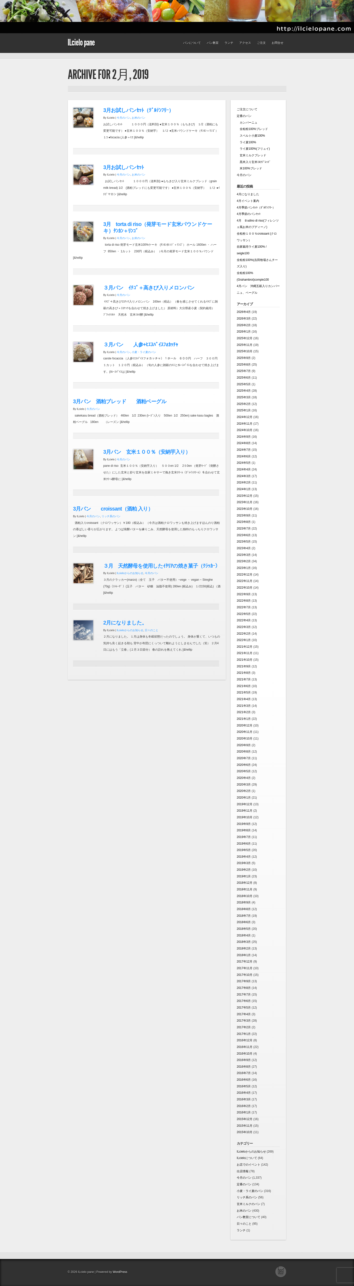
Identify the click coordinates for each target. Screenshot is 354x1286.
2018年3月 (244, 942)
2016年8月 (244, 1066)
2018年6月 (244, 922)
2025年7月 (244, 371)
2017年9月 (244, 981)
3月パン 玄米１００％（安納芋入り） (146, 452)
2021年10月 (244, 659)
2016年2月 (244, 1106)
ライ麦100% (246, 142)
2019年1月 (244, 876)
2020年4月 (244, 778)
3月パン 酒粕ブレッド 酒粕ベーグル (119, 401)
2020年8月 (244, 751)
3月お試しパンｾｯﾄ (123, 167)
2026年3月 (244, 318)
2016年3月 (244, 1099)
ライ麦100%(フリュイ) (253, 148)
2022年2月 (244, 633)
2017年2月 (244, 1027)
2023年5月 (244, 541)
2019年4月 (244, 856)
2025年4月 (244, 390)
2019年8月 (244, 830)
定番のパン (244, 116)
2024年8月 (244, 443)
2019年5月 (244, 850)
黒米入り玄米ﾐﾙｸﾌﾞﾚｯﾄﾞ (254, 162)
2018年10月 (244, 896)
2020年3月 (244, 784)
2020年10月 (244, 738)
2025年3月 (244, 397)
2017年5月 (244, 1007)
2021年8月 (244, 673)
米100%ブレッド (249, 168)
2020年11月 (244, 732)
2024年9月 (244, 436)
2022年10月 (244, 587)
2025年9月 (244, 358)
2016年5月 (244, 1086)
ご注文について (247, 109)
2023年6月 (244, 535)
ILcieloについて (247, 1158)
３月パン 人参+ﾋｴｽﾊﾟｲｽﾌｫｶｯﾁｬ (140, 345)
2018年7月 (244, 915)
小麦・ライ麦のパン (144, 352)
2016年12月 (244, 1040)
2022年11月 (244, 581)
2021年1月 (244, 719)
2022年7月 (244, 607)
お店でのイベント (248, 1164)
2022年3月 (244, 627)
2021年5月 (244, 692)
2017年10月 (244, 975)
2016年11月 (244, 1047)
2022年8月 (244, 600)
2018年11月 (244, 889)
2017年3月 (244, 1020)
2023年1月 (244, 568)
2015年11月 (244, 1125)
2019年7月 (244, 837)
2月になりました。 (125, 623)
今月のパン (123, 117)
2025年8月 (244, 364)
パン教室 (213, 43)
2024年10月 (244, 430)
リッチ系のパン (111, 516)
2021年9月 (244, 666)
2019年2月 (244, 869)
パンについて (192, 43)
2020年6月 (244, 765)
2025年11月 (244, 345)
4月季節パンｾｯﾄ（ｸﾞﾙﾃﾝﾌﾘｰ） (256, 207)
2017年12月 (244, 961)
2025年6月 (244, 377)
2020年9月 (244, 745)
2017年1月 (244, 1034)
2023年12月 (244, 496)
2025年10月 (244, 351)
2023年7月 (244, 528)
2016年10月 (244, 1053)
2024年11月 (244, 423)
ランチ (228, 43)
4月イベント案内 (248, 201)
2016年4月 (244, 1092)
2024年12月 (244, 417)
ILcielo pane (81, 42)
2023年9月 (244, 515)
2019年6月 (244, 843)
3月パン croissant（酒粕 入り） (113, 509)
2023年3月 (244, 555)
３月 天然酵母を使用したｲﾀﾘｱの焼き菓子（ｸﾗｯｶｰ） (161, 566)
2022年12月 (244, 574)
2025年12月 (244, 338)
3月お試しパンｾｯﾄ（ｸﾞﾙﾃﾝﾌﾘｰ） (138, 110)
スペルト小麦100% (251, 135)
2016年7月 (244, 1073)
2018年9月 (244, 902)
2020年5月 (244, 771)
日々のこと (151, 630)
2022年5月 (244, 614)
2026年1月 (244, 331)
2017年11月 (244, 968)
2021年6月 (244, 686)
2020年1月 (244, 797)
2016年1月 (244, 1112)
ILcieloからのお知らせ (130, 573)
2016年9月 (244, 1060)
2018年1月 (244, 955)
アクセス (245, 43)
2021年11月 (244, 653)
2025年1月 (244, 410)
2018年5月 (244, 929)
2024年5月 (244, 463)
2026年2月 (244, 325)
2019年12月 (244, 804)
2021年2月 (244, 712)
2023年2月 (244, 561)
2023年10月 (244, 509)
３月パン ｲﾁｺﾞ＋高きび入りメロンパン (148, 288)
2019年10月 (244, 817)
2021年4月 (244, 699)
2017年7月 (244, 994)
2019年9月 (244, 824)
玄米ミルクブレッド (251, 155)
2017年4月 (244, 1014)
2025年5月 (244, 384)
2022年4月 (244, 620)
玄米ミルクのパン (248, 1204)
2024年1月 (244, 489)
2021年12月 (244, 646)
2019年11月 (244, 810)
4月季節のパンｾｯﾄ (249, 214)
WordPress (120, 1272)
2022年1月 (244, 640)
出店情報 (243, 1171)
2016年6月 (244, 1079)
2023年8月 (244, 522)
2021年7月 (244, 679)
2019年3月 (244, 863)
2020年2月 (244, 791)
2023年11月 (244, 502)
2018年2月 (244, 948)
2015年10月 (244, 1132)
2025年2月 (244, 404)
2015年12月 (244, 1119)
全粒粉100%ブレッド (252, 129)
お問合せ (277, 43)
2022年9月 (244, 594)
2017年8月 (244, 988)
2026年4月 (244, 312)
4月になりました (248, 194)
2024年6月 (244, 456)
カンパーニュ (247, 122)
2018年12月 (244, 882)
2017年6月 (244, 1001)
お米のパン (138, 117)
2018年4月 (244, 935)
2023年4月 (244, 548)
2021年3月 (244, 705)
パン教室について (248, 1217)
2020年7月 (244, 758)
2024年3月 (244, 476)
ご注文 (261, 43)
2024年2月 (244, 482)
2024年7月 (244, 449)
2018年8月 (244, 909)
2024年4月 (244, 469)
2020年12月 (244, 725)
